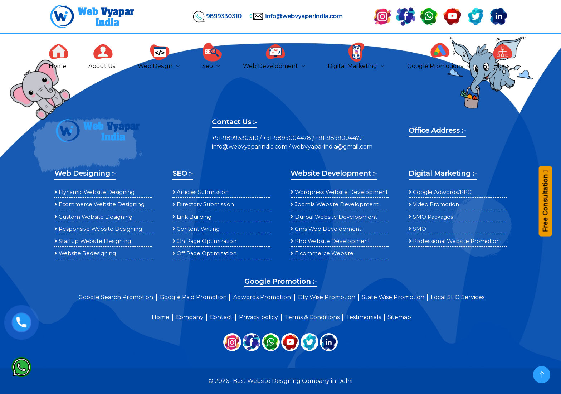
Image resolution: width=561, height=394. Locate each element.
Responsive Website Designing (100, 229)
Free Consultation (545, 204)
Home (160, 317)
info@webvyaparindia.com (295, 16)
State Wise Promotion (393, 297)
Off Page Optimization (206, 253)
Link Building (194, 217)
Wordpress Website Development (341, 192)
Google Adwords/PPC (442, 192)
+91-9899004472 (338, 138)
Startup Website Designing (95, 241)
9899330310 (217, 16)
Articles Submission (203, 192)
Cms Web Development (328, 229)
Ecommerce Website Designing (102, 204)
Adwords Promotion (262, 297)
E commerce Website (324, 253)
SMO (419, 229)
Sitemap (399, 317)
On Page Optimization (206, 241)
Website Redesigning (87, 253)
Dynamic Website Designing (97, 192)
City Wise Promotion (326, 297)
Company (189, 317)
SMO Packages (433, 217)
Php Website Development (332, 241)
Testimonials (363, 317)
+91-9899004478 (287, 138)
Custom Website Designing (95, 217)
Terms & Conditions (312, 317)
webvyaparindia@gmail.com (332, 146)
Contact (221, 317)
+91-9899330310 (236, 138)
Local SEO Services (457, 297)
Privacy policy (258, 317)
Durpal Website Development (336, 217)
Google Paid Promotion (193, 297)
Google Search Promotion (115, 297)
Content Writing (198, 229)
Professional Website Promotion (456, 241)
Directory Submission (205, 204)
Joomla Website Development (337, 204)
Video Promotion (436, 204)
